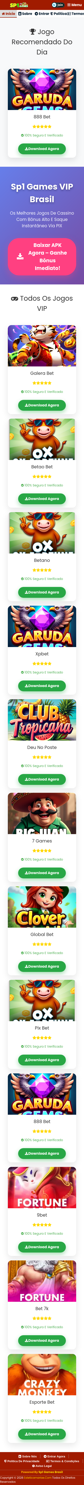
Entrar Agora (54, 1456)
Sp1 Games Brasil (51, 1472)
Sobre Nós (28, 1456)
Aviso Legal (42, 1466)
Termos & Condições (62, 1461)
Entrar (42, 13)
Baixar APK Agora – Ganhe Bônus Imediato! (42, 257)
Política (59, 13)
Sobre (25, 13)
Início (8, 13)
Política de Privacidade (21, 1461)
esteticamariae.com (38, 1478)
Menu (74, 4)
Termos (75, 13)
